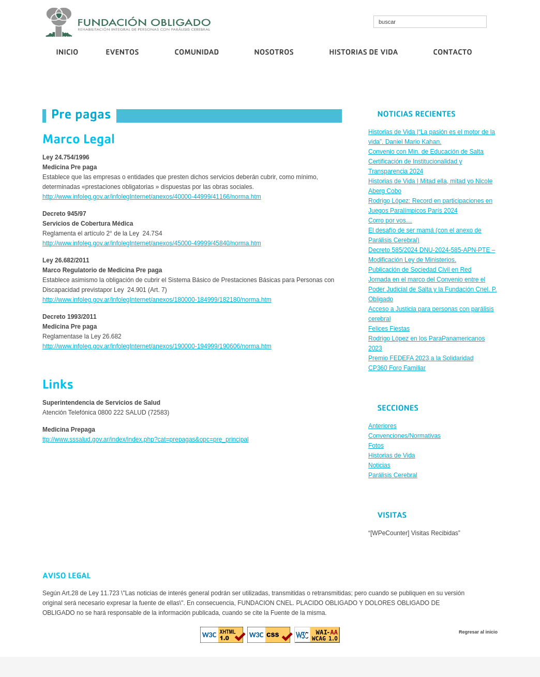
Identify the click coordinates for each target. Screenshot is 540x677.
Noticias (379, 465)
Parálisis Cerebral (392, 475)
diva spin (272, 666)
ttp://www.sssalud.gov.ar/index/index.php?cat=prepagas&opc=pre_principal (145, 439)
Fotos (376, 445)
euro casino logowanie (317, 666)
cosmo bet (216, 666)
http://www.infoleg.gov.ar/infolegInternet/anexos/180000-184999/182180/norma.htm (157, 299)
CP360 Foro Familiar (397, 368)
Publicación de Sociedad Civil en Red (454, 86)
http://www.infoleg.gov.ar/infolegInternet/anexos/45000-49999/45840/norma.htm (151, 243)
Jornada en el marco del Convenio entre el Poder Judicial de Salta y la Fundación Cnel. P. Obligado (432, 289)
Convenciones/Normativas (404, 435)
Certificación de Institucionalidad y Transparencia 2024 (276, 86)
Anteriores (382, 426)
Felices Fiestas (389, 328)
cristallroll (246, 666)
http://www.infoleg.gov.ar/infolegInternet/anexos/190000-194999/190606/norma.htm (157, 346)
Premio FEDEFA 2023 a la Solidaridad (420, 358)
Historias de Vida (391, 455)
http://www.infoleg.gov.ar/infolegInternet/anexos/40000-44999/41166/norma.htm (151, 196)
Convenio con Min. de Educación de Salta (143, 86)
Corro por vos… (376, 86)
